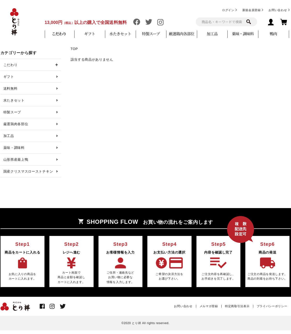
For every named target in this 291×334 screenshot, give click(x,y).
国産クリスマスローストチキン (28, 171)
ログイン (228, 10)
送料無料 (10, 88)
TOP (74, 49)
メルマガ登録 (209, 306)
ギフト (89, 33)
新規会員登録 (251, 10)
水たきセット (120, 33)
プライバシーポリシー (272, 306)
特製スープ (151, 33)
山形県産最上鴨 (15, 159)
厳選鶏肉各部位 (181, 33)
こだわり (59, 33)
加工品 (212, 33)
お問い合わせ (278, 10)
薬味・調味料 (243, 33)
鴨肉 (273, 33)
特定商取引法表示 (237, 306)
